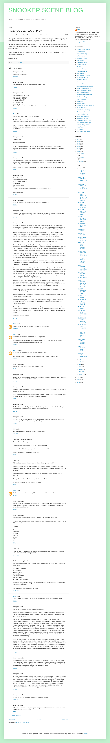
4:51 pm (15, 87)
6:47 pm (15, 318)
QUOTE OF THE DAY (81, 234)
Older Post (65, 719)
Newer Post (12, 719)
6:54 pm (15, 328)
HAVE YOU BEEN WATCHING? (82, 313)
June (80, 361)
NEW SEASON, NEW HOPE (81, 348)
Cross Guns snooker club (84, 120)
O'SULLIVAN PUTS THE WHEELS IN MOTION (82, 254)
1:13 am (15, 689)
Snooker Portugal (82, 69)
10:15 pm (16, 543)
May (80, 364)
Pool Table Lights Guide (83, 131)
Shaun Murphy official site (84, 88)
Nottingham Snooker (82, 118)
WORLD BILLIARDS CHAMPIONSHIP (82, 219)
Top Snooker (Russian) (83, 75)
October (81, 161)
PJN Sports (80, 129)
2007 (78, 379)
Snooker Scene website (83, 49)
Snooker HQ (80, 84)
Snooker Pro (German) (83, 125)
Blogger (85, 733)
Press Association (82, 62)
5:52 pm (15, 668)
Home (39, 719)
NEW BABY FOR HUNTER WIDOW (81, 341)
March (80, 369)
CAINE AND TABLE (81, 230)
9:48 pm (15, 509)
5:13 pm (15, 131)
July (80, 359)
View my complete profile (82, 42)
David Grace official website (84, 94)
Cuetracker (80, 101)
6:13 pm (15, 194)
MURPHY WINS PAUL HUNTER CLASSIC (81, 246)
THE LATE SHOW (81, 307)
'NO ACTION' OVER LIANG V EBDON (82, 172)
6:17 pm (15, 217)
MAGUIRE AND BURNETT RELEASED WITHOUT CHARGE (82, 196)
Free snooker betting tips (84, 122)
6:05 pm (15, 152)
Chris (14, 596)
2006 (78, 382)
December (81, 153)
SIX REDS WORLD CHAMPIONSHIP (82, 261)
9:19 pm (15, 485)
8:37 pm (15, 411)
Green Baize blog (82, 99)
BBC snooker (80, 60)
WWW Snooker (81, 56)
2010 (78, 149)
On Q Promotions (82, 107)
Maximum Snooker (82, 79)
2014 (78, 139)
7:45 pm (15, 369)
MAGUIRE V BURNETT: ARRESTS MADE (82, 212)
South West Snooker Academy (85, 105)
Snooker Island (81, 82)
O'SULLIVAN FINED (82, 296)
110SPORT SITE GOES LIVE (82, 354)
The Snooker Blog (82, 97)
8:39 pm (15, 423)
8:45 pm (15, 434)
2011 (78, 146)
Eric (14, 114)
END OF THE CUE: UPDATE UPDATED (82, 302)
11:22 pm (16, 555)
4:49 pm (15, 76)
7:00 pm (15, 358)
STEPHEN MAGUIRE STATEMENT (82, 179)
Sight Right (80, 127)
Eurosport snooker (82, 58)
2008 (78, 377)
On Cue (79, 67)
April (80, 366)
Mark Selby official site (83, 92)
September (82, 164)
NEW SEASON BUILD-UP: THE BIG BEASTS (82, 283)
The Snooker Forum (82, 77)
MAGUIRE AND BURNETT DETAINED (82, 205)
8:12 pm (15, 381)
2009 (78, 151)
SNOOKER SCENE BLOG (45, 10)
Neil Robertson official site (84, 90)
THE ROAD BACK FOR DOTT (82, 225)
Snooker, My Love (82, 71)
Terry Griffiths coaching (83, 110)
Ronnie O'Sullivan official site (85, 86)
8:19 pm (15, 399)
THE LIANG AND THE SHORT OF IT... (82, 334)
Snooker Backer (81, 64)
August (81, 168)
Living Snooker (81, 103)
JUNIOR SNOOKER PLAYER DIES (82, 291)
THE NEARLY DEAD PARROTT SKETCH (82, 327)
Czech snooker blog (82, 114)
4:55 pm (15, 108)
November (81, 157)
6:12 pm (15, 170)
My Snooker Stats (82, 112)
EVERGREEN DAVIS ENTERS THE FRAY (82, 320)
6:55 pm (15, 344)
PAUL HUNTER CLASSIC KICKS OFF (82, 268)
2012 (78, 144)
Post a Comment (16, 715)
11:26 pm (16, 590)
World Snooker (81, 51)
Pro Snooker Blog (82, 54)
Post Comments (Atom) (22, 722)
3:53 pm (15, 712)
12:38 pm (16, 699)
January (81, 374)
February (81, 371)
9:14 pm (15, 455)
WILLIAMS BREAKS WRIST (81, 274)
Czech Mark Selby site (83, 116)
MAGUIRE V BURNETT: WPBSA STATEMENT (82, 187)
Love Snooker (81, 73)
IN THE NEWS (82, 278)
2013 (78, 141)
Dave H (15, 324)
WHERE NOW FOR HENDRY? (82, 239)
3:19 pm (15, 652)
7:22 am (15, 601)
